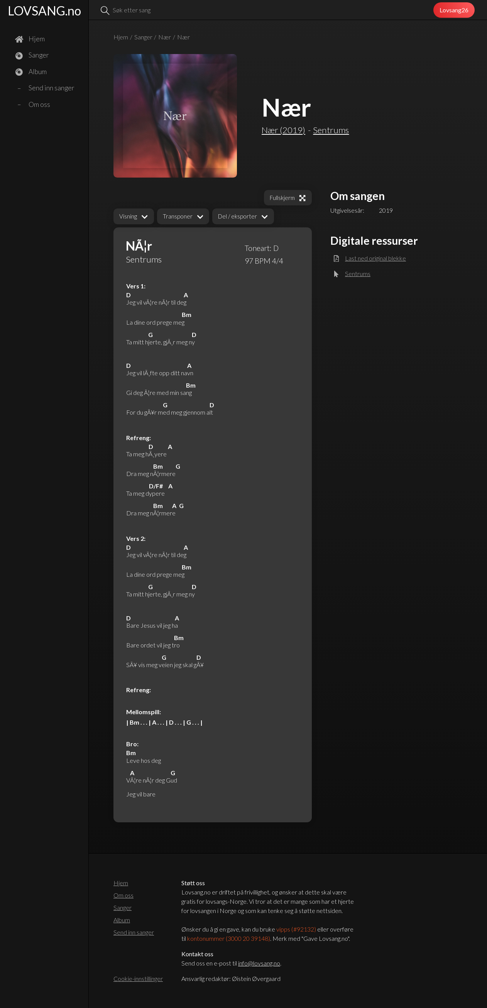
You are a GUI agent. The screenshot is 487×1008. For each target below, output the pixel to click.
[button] (133, 216)
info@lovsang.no (259, 963)
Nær (164, 37)
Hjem (120, 37)
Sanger (143, 37)
